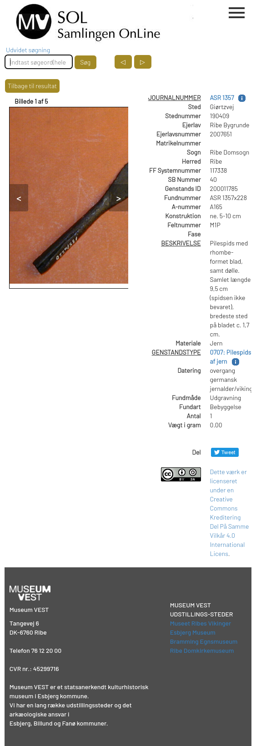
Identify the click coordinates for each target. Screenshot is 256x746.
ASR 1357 (222, 97)
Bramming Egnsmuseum (204, 641)
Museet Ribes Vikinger (200, 623)
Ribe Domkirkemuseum (202, 650)
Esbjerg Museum (193, 632)
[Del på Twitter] (225, 452)
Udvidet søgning (28, 50)
